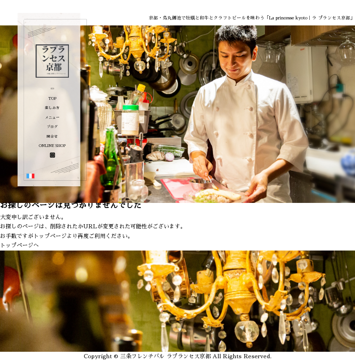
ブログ (52, 126)
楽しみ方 (52, 108)
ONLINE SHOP (52, 145)
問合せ (52, 136)
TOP (52, 98)
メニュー (52, 117)
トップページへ (19, 245)
